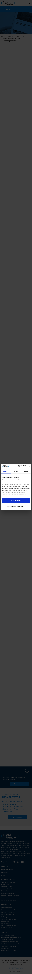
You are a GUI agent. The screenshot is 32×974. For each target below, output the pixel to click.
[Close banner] (29, 466)
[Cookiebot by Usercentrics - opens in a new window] (19, 466)
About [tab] (26, 471)
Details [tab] (16, 471)
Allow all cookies (16, 500)
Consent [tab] (5, 471)
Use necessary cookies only (15, 506)
